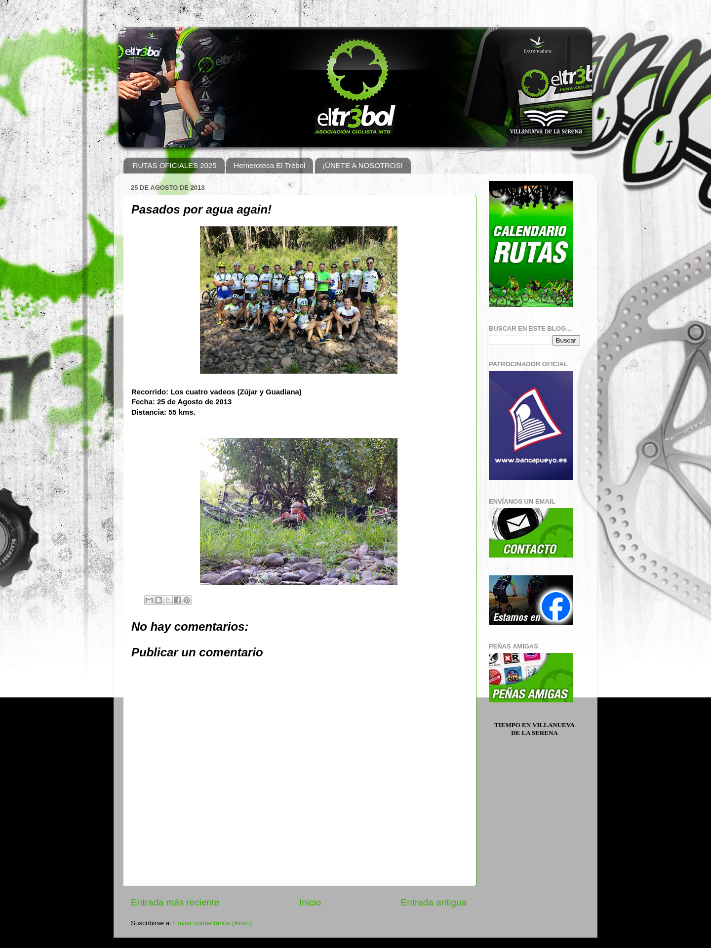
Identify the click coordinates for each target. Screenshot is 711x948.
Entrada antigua (434, 902)
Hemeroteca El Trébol (269, 165)
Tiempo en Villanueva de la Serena (534, 728)
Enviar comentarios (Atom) (212, 923)
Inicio (310, 902)
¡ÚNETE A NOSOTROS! (362, 165)
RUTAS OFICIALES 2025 (175, 165)
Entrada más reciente (175, 902)
